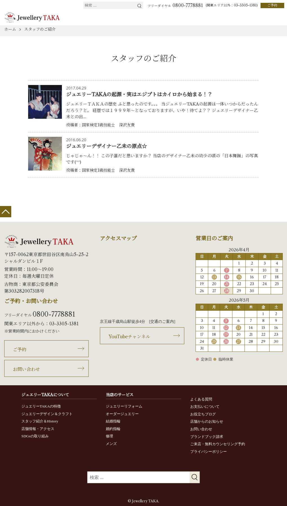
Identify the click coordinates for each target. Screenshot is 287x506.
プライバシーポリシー (208, 451)
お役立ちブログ (203, 414)
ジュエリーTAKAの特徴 (41, 406)
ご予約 (272, 5)
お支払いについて (204, 406)
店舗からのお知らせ (206, 421)
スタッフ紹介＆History (39, 421)
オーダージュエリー (122, 414)
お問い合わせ (26, 369)
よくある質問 (201, 399)
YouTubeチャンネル (129, 336)
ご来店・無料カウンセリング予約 (217, 444)
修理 (109, 436)
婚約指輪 (113, 429)
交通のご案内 (162, 321)
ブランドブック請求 (206, 437)
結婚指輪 (113, 421)
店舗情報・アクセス (37, 429)
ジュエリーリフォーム (124, 406)
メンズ (111, 444)
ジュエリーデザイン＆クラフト (47, 414)
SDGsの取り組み (35, 436)
